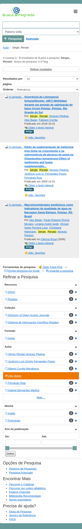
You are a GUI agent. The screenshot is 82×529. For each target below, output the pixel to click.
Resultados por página (13, 81)
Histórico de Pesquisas (22, 468)
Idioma (9, 405)
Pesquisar (13, 38)
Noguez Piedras (49, 116)
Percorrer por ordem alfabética (27, 488)
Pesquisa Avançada (21, 472)
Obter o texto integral (39, 127)
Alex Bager (30, 120)
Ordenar (8, 89)
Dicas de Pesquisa (20, 511)
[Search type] (41, 31)
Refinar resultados (41, 69)
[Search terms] (41, 24)
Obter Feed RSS (51, 267)
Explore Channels (19, 492)
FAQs (12, 519)
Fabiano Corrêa (48, 120)
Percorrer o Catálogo (21, 484)
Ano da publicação (17, 429)
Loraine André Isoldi (47, 224)
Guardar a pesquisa (59, 270)
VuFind (8, 11)
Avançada (32, 38)
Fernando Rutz (33, 177)
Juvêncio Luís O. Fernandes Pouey (45, 173)
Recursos (11, 284)
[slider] (7, 448)
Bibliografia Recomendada (25, 495)
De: (7, 436)
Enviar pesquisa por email (22, 270)
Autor (6, 47)
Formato (10, 330)
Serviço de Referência (22, 515)
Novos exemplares (20, 499)
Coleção (10, 307)
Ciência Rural (49, 239)
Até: (44, 436)
